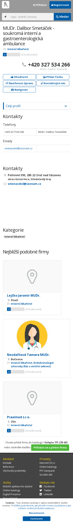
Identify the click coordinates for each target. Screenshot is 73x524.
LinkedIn (46, 494)
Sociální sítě (46, 474)
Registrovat (60, 5)
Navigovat (19, 89)
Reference (8, 466)
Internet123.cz (47, 463)
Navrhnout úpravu (19, 83)
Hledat (62, 16)
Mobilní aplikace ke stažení (17, 486)
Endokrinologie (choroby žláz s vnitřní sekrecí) (32, 364)
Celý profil (13, 106)
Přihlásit (40, 5)
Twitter (46, 490)
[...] (31, 16)
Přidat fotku (53, 77)
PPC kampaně (47, 470)
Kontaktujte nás (52, 83)
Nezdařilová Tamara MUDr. (28, 355)
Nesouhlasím (36, 512)
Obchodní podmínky (14, 470)
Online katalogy (48, 466)
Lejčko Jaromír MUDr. (23, 295)
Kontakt (7, 463)
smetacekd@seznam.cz (18, 148)
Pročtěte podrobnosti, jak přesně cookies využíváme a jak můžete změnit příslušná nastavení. (41, 507)
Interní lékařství (18, 49)
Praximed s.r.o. (18, 417)
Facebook (47, 486)
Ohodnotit (19, 77)
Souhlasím (36, 518)
